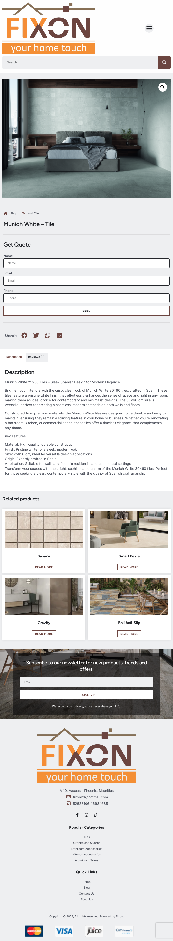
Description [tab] (14, 357)
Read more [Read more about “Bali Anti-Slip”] (129, 634)
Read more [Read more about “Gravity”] (44, 634)
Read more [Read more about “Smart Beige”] (129, 567)
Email (7, 273)
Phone (8, 291)
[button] (149, 28)
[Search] (164, 62)
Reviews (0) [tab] (36, 357)
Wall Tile (33, 213)
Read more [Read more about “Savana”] (44, 567)
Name (8, 256)
